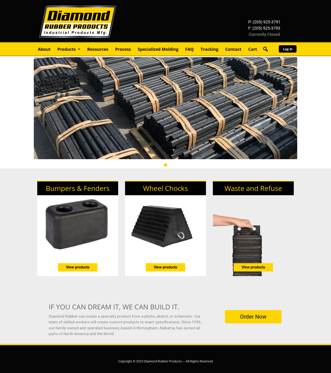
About (44, 49)
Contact (233, 49)
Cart (252, 49)
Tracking (209, 49)
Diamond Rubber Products (61, 6)
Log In (287, 49)
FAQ (189, 49)
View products (77, 267)
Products (66, 49)
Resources (97, 49)
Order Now (253, 317)
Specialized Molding (158, 49)
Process (123, 49)
